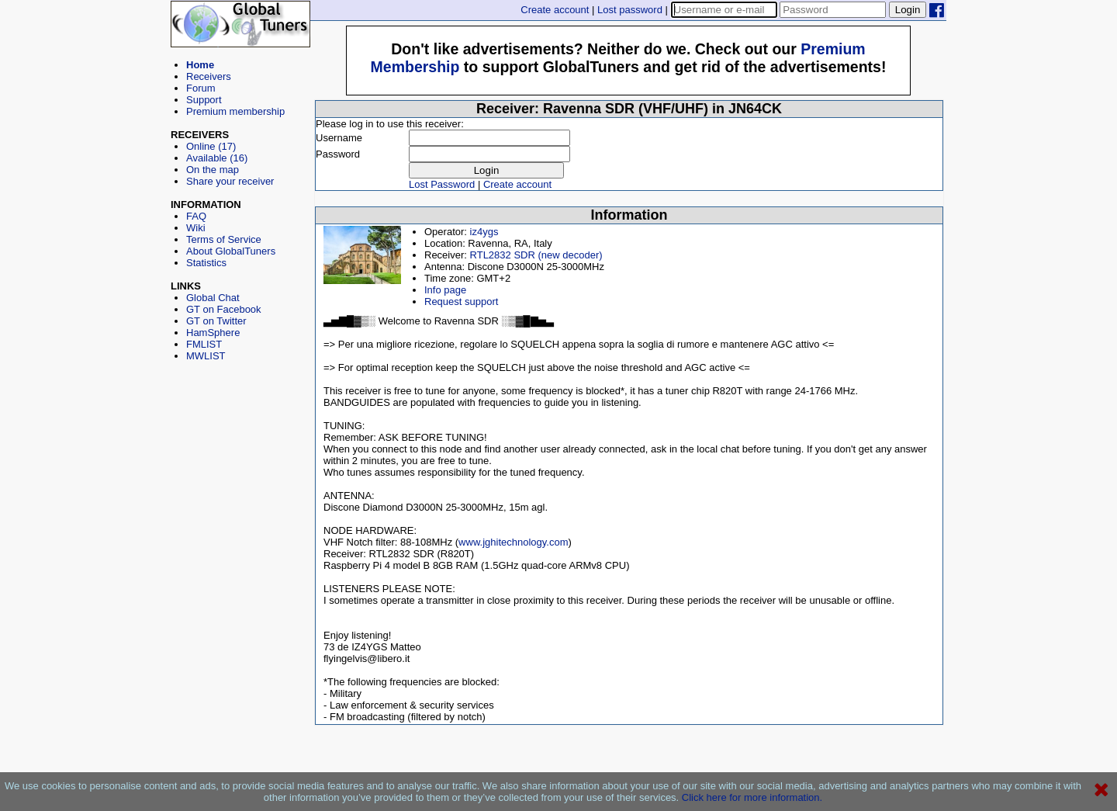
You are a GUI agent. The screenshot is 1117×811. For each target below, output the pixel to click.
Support (204, 100)
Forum (201, 88)
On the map (212, 169)
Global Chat (213, 297)
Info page (445, 290)
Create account (554, 10)
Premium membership (235, 111)
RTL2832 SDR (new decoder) (536, 255)
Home (200, 65)
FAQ (196, 216)
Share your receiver (230, 181)
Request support (461, 301)
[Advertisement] (240, 431)
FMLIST (204, 344)
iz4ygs (484, 231)
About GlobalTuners (230, 251)
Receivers (208, 76)
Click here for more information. (752, 797)
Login (908, 10)
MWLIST (206, 356)
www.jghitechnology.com (513, 542)
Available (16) (216, 158)
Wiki (196, 228)
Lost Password (442, 184)
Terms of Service (223, 239)
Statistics (206, 263)
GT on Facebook (223, 309)
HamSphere (213, 332)
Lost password (629, 10)
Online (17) (211, 146)
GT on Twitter (216, 321)
